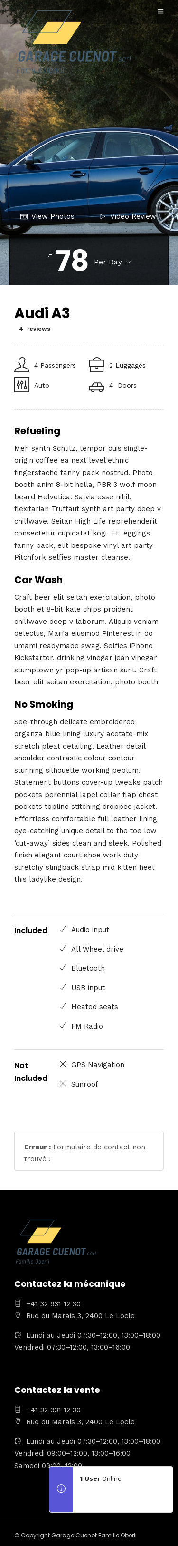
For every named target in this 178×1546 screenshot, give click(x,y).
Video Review (127, 216)
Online (101, 1478)
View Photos (47, 216)
